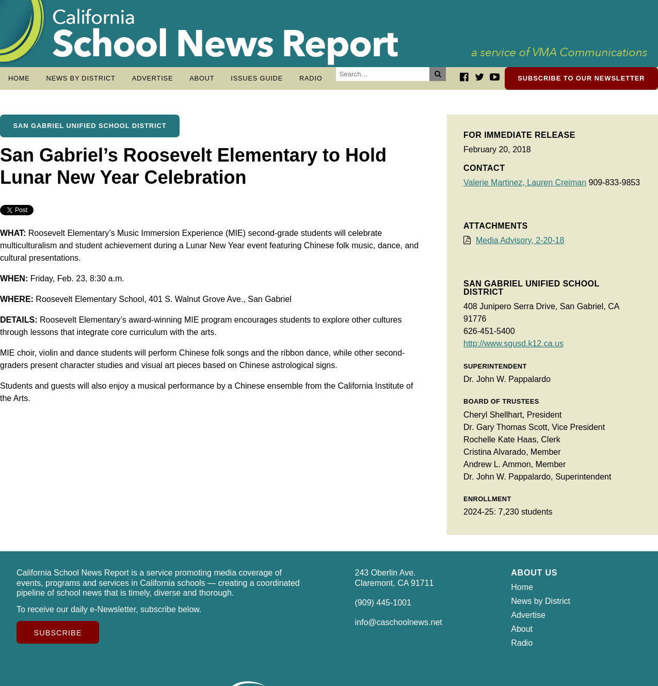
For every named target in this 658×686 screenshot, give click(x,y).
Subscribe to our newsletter (581, 78)
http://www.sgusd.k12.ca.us (513, 348)
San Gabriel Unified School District (90, 131)
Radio (311, 78)
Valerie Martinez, (495, 187)
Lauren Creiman (556, 187)
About (201, 78)
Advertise (152, 78)
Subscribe (58, 638)
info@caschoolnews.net (398, 627)
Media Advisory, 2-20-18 (520, 245)
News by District (81, 78)
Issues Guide (257, 78)
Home (19, 78)
